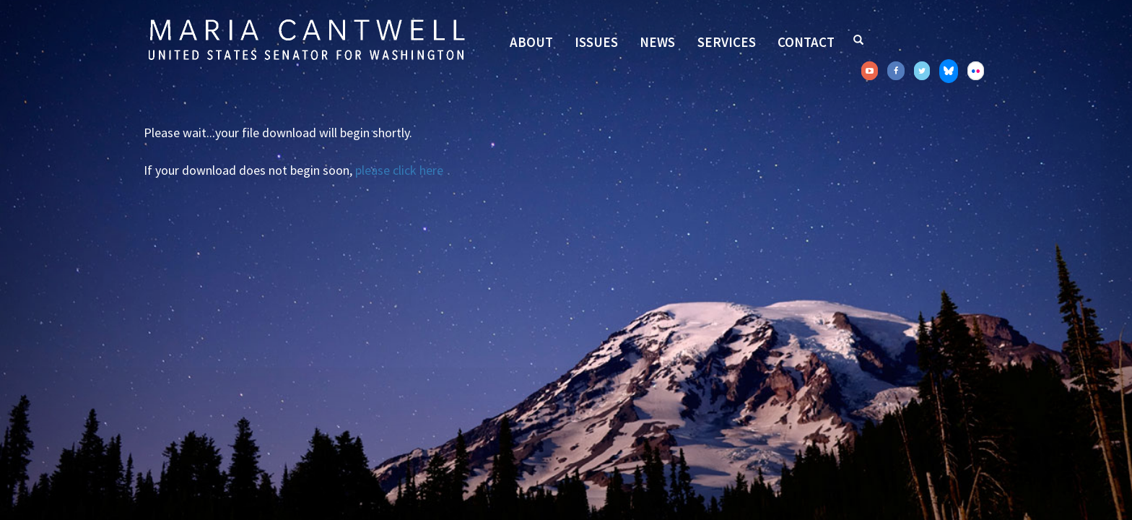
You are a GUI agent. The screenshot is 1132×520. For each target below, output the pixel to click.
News (657, 42)
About (531, 42)
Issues (596, 42)
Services (726, 42)
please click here (399, 170)
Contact (806, 42)
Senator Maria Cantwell (306, 39)
